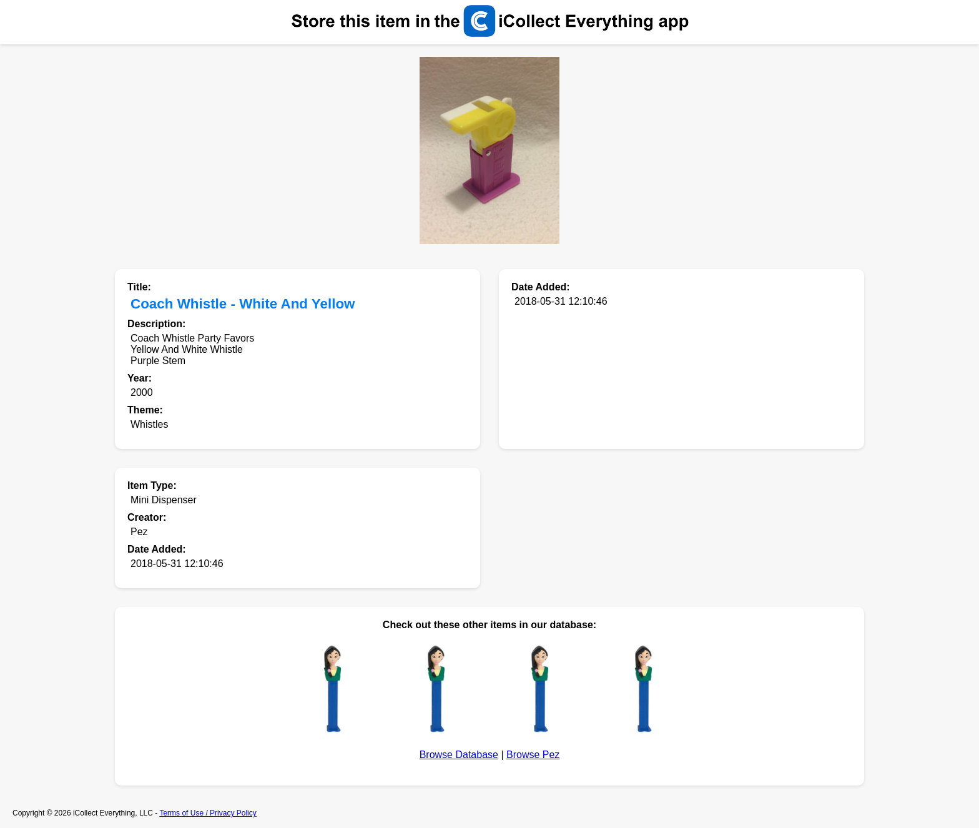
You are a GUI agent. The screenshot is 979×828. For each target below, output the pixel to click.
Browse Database (459, 754)
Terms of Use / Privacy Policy (207, 813)
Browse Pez (532, 754)
